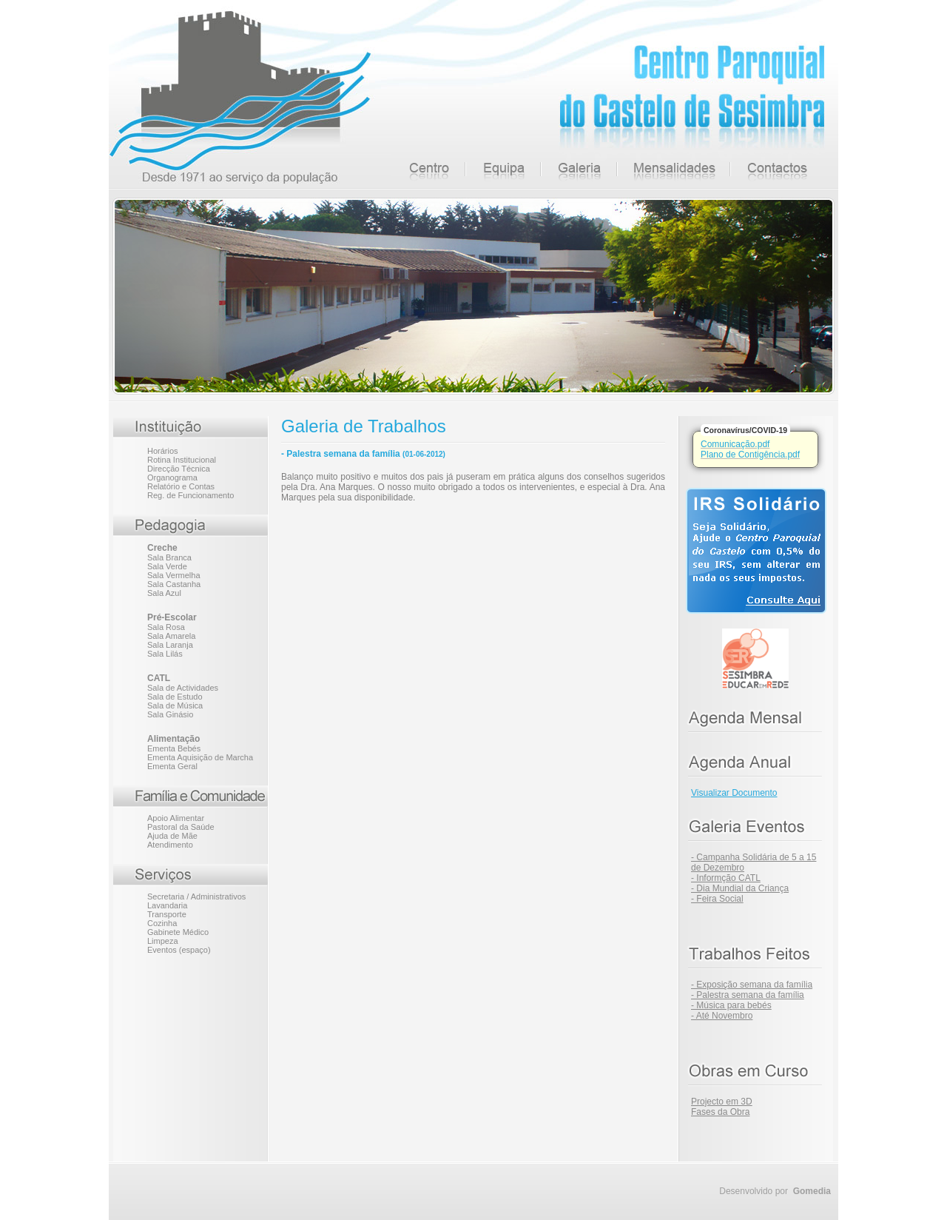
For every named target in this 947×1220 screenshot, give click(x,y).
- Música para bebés (731, 1005)
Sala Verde (167, 566)
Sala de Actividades (182, 687)
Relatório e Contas (181, 486)
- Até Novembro (721, 1015)
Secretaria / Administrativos (196, 896)
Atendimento (170, 844)
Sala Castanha (173, 584)
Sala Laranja (170, 644)
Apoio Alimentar (175, 818)
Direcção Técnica (178, 468)
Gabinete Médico (178, 932)
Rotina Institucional (181, 459)
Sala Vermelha (173, 575)
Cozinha (162, 923)
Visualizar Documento (734, 793)
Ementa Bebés (173, 748)
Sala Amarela (171, 635)
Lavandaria (167, 905)
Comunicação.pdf (735, 444)
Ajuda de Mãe (172, 835)
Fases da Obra (720, 1112)
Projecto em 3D (721, 1101)
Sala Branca (169, 557)
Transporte (166, 914)
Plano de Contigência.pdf (750, 454)
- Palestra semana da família (747, 995)
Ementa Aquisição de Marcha (200, 757)
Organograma (172, 477)
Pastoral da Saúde (181, 826)
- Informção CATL (726, 878)
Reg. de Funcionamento (190, 495)
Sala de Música (175, 705)
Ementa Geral (172, 766)
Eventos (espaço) (179, 949)
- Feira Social (717, 899)
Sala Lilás (165, 653)
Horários (162, 450)
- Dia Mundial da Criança (740, 888)
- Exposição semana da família (751, 984)
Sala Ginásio (170, 714)
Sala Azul (164, 593)
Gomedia (812, 1191)
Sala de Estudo (175, 696)
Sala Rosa (166, 627)
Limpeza (162, 940)
